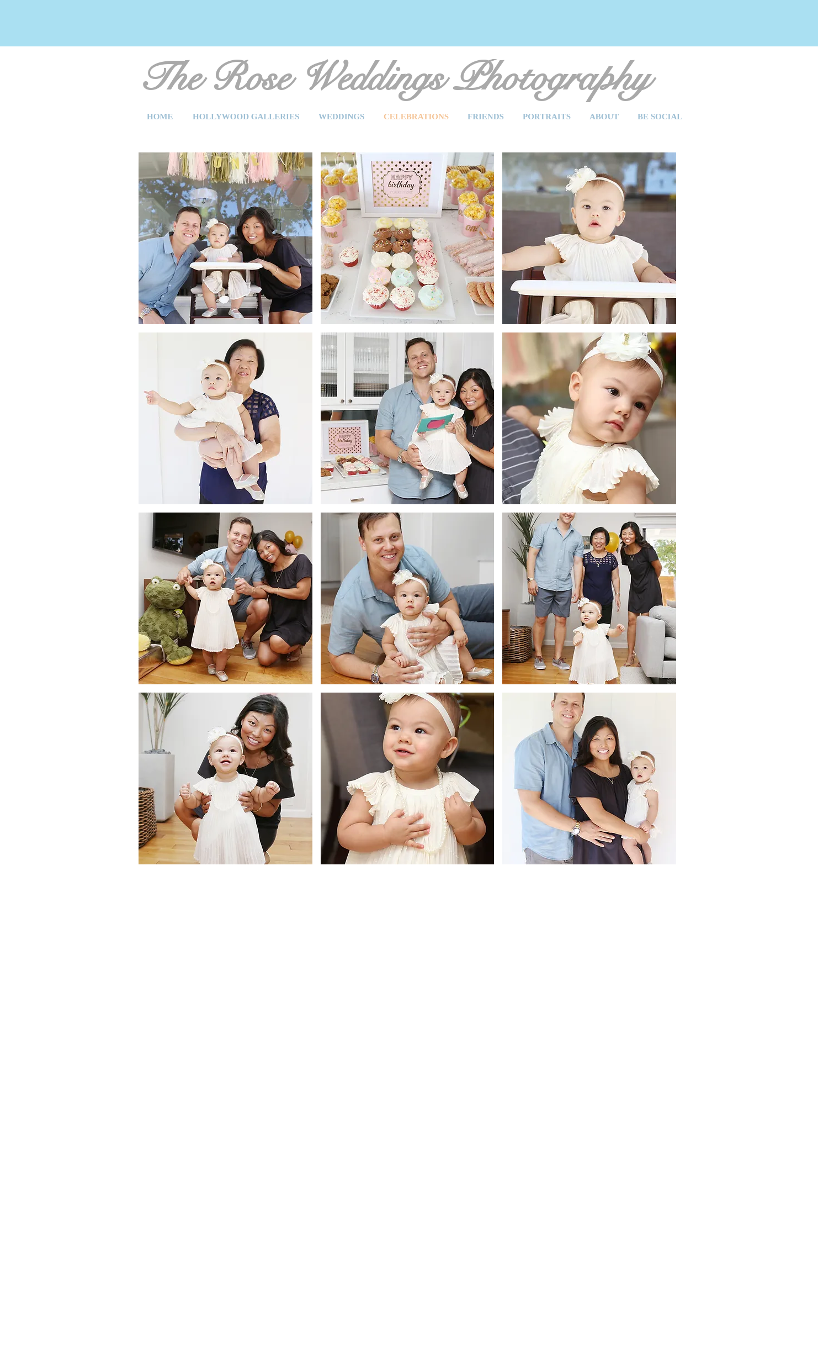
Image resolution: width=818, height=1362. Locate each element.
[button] (225, 238)
